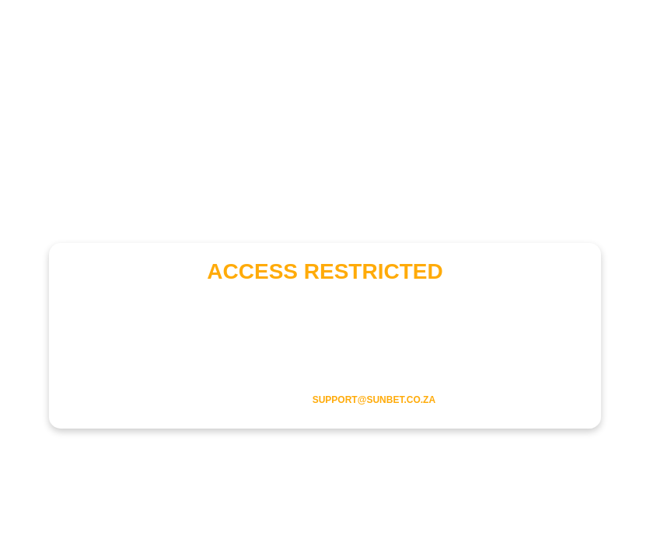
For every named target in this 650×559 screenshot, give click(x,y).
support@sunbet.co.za (374, 399)
